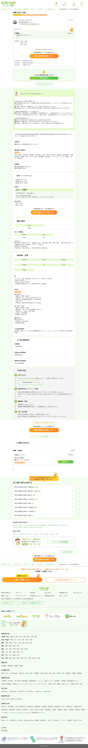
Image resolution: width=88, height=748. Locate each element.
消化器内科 (30, 706)
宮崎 (29, 658)
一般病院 (3, 681)
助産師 (21, 665)
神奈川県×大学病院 (28, 527)
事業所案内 (4, 730)
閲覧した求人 (5, 595)
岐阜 (10, 646)
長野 (31, 639)
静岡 (14, 646)
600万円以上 (30, 691)
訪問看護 (36, 673)
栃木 (27, 643)
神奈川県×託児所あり (53, 525)
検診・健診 (52, 673)
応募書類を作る (63, 592)
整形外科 (19, 709)
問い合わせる (22, 378)
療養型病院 (25, 681)
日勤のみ (12, 699)
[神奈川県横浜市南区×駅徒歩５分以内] (44, 491)
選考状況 (32, 592)
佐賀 (14, 658)
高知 (18, 655)
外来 (6, 673)
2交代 (3, 699)
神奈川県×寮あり (43, 525)
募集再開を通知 (66, 552)
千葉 (19, 643)
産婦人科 (36, 709)
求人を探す (48, 592)
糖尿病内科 (58, 706)
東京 (6, 643)
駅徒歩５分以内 (24, 534)
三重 (18, 646)
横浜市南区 (40, 9)
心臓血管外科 (77, 706)
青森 (16, 636)
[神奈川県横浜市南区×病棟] (44, 503)
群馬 (31, 643)
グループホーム (42, 684)
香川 (10, 655)
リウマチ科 (4, 712)
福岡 (10, 658)
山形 (32, 636)
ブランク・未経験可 (66, 720)
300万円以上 (5, 691)
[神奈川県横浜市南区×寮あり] (44, 495)
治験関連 (79, 673)
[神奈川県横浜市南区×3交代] (44, 515)
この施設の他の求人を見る (44, 84)
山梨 (27, 639)
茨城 (23, 643)
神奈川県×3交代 (38, 527)
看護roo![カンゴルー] (6, 9)
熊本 (22, 658)
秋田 (28, 636)
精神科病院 (32, 681)
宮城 (24, 636)
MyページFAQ (63, 595)
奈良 (22, 649)
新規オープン (5, 720)
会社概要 (3, 727)
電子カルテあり (78, 720)
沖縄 (38, 658)
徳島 (6, 655)
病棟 (41, 534)
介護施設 (63, 681)
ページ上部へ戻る (44, 436)
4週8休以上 (16, 534)
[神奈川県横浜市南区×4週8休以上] (44, 487)
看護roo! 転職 (17, 9)
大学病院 (52, 534)
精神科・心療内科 (69, 709)
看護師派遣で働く (50, 595)
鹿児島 (34, 658)
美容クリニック (48, 681)
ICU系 (27, 673)
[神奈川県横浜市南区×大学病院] (44, 511)
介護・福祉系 (44, 673)
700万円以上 (38, 691)
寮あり (30, 534)
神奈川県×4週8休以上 (18, 525)
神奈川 (11, 643)
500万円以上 (21, 691)
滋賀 (18, 649)
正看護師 (46, 534)
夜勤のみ (19, 699)
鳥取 (14, 652)
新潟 (11, 639)
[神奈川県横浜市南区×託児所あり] (44, 499)
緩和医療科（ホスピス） (38, 712)
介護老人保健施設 (6, 684)
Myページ (18, 592)
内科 (16, 706)
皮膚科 (54, 709)
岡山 (10, 652)
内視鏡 (74, 673)
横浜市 (32, 9)
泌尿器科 (59, 709)
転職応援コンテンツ (35, 595)
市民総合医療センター (51, 9)
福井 (23, 639)
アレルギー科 (26, 712)
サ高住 (50, 684)
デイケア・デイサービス (29, 684)
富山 (15, 639)
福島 (36, 636)
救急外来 (21, 673)
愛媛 (14, 655)
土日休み (20, 720)
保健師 (16, 665)
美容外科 (3, 706)
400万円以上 (13, 691)
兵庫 (14, 649)
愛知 (6, 646)
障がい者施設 (56, 684)
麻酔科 (83, 709)
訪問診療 (67, 673)
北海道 (12, 636)
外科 (63, 706)
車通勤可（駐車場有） (40, 720)
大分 (25, 658)
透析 (31, 673)
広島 (6, 652)
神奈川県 (26, 9)
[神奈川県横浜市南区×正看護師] (44, 507)
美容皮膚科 (11, 706)
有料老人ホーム (17, 684)
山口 (22, 652)
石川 (19, 639)
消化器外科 (4, 709)
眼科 (42, 709)
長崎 (18, 658)
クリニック (40, 681)
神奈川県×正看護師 (17, 527)
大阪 (6, 649)
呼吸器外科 (69, 706)
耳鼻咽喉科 (48, 709)
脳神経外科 (12, 709)
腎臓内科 (50, 706)
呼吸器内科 (22, 706)
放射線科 (77, 709)
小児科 (31, 709)
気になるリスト (78, 592)
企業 (81, 684)
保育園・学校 (60, 673)
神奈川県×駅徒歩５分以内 (31, 525)
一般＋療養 (17, 681)
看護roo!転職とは (6, 592)
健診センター (65, 684)
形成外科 (25, 709)
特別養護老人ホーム (72, 681)
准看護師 (10, 665)
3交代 (57, 534)
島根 (18, 652)
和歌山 (26, 649)
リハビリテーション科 (15, 712)
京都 (10, 649)
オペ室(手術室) (13, 673)
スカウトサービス (21, 595)
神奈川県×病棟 (63, 525)
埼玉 (15, 643)
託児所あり (36, 534)
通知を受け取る (44, 78)
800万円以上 (47, 691)
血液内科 (44, 706)
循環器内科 (37, 706)
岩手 (20, 636)
